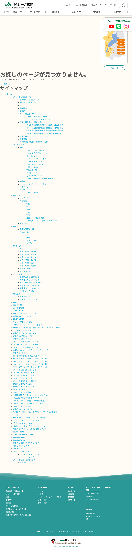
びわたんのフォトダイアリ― (24, 409)
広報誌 (22, 111)
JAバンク (23, 148)
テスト (15, 415)
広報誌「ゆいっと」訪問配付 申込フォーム (30, 350)
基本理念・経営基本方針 (29, 100)
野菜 (28, 215)
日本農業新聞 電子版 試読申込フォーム (28, 356)
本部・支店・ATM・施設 (93, 489)
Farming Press (19, 437)
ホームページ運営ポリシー (37, 117)
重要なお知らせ (19, 305)
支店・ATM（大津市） (29, 252)
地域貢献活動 (25, 297)
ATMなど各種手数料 (34, 162)
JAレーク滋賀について (15, 12)
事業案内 (23, 108)
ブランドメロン (32, 240)
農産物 (15, 226)
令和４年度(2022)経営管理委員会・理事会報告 (44, 128)
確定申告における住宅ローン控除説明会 (29, 418)
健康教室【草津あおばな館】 (24, 387)
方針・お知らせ (32, 167)
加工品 (29, 243)
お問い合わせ (96, 5)
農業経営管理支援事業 (35, 218)
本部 (21, 249)
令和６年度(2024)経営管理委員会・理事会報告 (44, 133)
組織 (21, 105)
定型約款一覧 (31, 170)
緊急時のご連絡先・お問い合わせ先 (34, 142)
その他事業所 (25, 271)
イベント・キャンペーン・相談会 (33, 184)
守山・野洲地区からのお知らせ (32, 283)
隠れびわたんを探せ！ (22, 446)
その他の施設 (25, 268)
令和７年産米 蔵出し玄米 (23, 435)
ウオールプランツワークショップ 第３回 (30, 364)
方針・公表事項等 (27, 114)
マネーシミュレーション (36, 159)
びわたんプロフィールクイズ (24, 333)
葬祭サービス (25, 190)
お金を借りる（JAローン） (37, 153)
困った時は (67, 5)
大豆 (28, 209)
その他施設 (90, 497)
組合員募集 (24, 136)
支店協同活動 (18, 432)
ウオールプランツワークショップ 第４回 (30, 367)
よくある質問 (81, 5)
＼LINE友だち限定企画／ (23, 330)
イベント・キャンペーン (29, 454)
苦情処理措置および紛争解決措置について (43, 178)
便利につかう (31, 156)
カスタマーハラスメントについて (39, 119)
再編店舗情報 (18, 319)
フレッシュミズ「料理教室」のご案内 (28, 404)
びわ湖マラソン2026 (21, 353)
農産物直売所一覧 (27, 229)
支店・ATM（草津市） (29, 254)
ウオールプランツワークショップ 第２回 (30, 361)
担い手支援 (24, 198)
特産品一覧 (24, 232)
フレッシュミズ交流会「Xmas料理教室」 (29, 401)
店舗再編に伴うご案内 (22, 316)
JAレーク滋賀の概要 (28, 102)
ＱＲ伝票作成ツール (34, 176)
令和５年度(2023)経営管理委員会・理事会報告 (44, 131)
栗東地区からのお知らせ (29, 288)
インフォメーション (21, 274)
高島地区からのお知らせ (29, 277)
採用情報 (117, 12)
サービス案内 (35, 12)
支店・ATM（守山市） (29, 260)
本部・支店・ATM (92, 494)
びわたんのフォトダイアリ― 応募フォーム (30, 325)
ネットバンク (31, 173)
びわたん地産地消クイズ (23, 336)
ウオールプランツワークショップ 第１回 (30, 358)
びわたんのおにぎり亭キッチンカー (27, 443)
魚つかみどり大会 (20, 389)
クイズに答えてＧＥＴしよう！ (25, 314)
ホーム (9, 94)
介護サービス (25, 187)
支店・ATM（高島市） (29, 266)
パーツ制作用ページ (21, 451)
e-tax (15, 302)
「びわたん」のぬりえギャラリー (26, 420)
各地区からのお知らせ (28, 291)
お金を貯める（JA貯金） (36, 150)
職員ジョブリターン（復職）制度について (30, 429)
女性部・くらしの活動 (28, 299)
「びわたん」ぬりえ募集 (23, 423)
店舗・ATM (76, 12)
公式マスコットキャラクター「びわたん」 (30, 426)
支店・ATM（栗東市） (29, 257)
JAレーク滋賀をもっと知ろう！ (25, 370)
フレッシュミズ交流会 (22, 392)
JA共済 (22, 181)
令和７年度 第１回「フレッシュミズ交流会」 (31, 395)
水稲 (28, 204)
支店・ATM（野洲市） (29, 263)
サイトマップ (110, 5)
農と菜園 (55, 12)
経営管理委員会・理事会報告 (31, 122)
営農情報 (23, 201)
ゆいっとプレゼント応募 (23, 322)
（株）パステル (32, 192)
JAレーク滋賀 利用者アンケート (25, 342)
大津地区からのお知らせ (29, 280)
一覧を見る (114, 68)
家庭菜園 (23, 223)
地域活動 (96, 12)
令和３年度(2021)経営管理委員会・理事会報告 (44, 125)
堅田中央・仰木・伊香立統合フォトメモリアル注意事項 (35, 412)
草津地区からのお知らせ (29, 285)
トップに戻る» (6, 84)
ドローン (29, 212)
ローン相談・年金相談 (35, 164)
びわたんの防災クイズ (22, 339)
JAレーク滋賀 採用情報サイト (25, 460)
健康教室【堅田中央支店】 (23, 384)
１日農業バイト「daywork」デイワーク (42, 221)
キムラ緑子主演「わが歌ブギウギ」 (27, 398)
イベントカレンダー (28, 457)
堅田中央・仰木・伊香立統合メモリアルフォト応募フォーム (37, 328)
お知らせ (23, 463)
